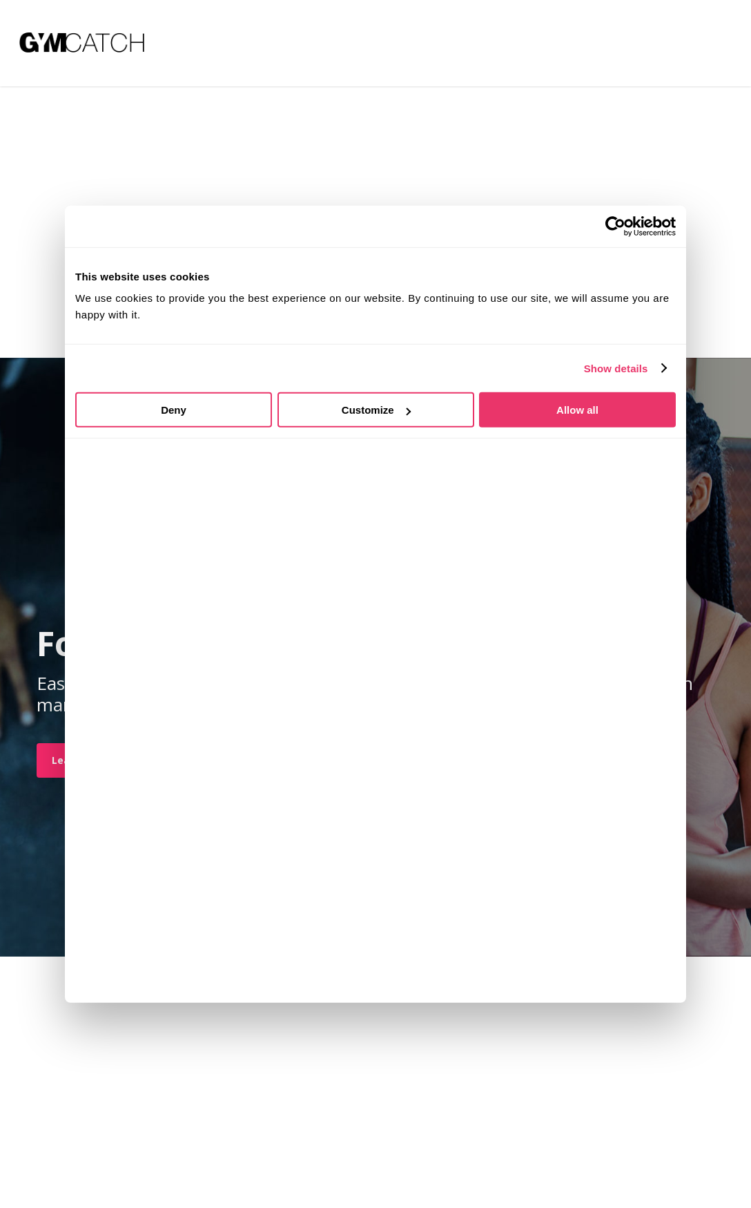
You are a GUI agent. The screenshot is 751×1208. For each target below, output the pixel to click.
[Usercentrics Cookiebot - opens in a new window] (615, 225)
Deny (173, 410)
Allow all (577, 410)
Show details (616, 368)
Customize (376, 410)
